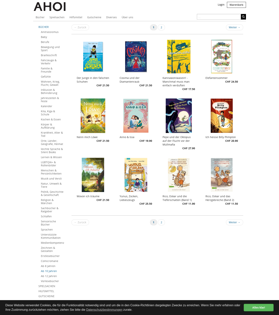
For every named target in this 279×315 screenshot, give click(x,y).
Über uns (127, 17)
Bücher (40, 17)
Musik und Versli (51, 178)
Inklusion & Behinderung (49, 91)
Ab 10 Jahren (49, 271)
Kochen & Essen (51, 119)
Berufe (45, 42)
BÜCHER (43, 27)
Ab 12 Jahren (49, 276)
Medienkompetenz (52, 242)
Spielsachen (57, 17)
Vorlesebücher (50, 281)
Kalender (46, 106)
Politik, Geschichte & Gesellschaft (52, 193)
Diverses (111, 17)
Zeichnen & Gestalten (48, 249)
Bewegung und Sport (50, 48)
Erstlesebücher (50, 256)
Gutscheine (94, 17)
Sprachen (47, 229)
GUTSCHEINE (46, 296)
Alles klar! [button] (258, 307)
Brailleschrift (49, 55)
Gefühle (46, 76)
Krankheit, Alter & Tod (52, 134)
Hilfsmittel (75, 17)
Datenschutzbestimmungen (104, 309)
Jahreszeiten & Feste (50, 99)
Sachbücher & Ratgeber (49, 209)
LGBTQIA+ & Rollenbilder (48, 163)
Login (221, 4)
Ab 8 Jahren (48, 266)
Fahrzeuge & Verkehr (49, 61)
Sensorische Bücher (48, 223)
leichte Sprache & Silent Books (52, 150)
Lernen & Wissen (51, 157)
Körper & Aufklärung (48, 126)
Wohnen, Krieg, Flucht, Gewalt (50, 83)
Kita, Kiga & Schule (48, 112)
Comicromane (49, 261)
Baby (44, 37)
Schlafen (46, 216)
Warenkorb (236, 5)
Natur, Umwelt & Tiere (51, 185)
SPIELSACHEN (46, 286)
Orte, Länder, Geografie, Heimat (52, 142)
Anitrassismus (50, 32)
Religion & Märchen (47, 201)
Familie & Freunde (46, 70)
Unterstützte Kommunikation (51, 236)
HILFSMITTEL (46, 291)
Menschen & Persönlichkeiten (51, 172)
